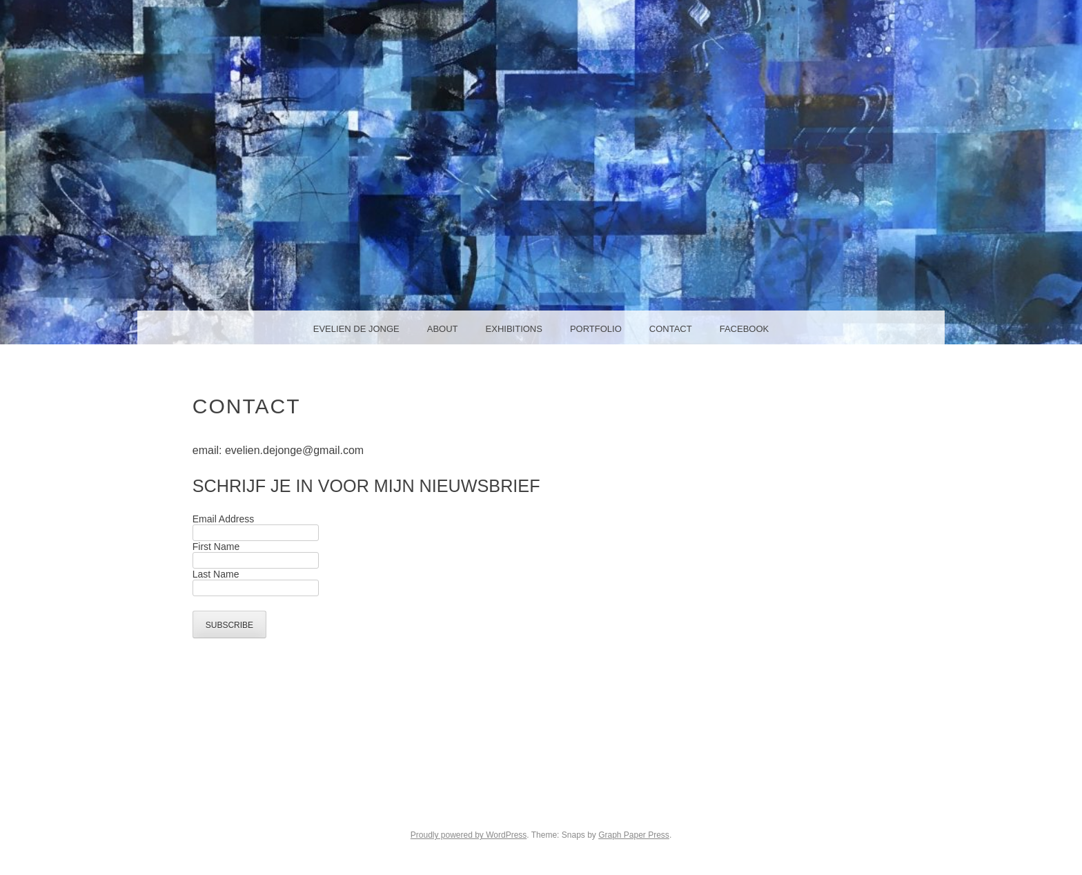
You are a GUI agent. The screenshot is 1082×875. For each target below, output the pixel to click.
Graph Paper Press (633, 835)
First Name (216, 546)
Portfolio (596, 329)
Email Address (223, 518)
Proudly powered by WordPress (469, 835)
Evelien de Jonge (356, 329)
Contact (670, 329)
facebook (744, 329)
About (442, 329)
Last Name (216, 574)
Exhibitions (514, 329)
